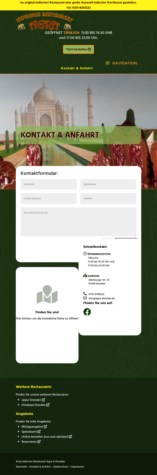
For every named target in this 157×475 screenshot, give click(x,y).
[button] (120, 63)
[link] (44, 29)
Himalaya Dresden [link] (35, 404)
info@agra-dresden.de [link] (99, 298)
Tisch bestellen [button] (76, 49)
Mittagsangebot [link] (34, 426)
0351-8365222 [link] (93, 294)
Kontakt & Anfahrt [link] (77, 68)
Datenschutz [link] (60, 466)
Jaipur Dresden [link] (33, 399)
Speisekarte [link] (31, 431)
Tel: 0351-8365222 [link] (78, 7)
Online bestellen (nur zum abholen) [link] (47, 436)
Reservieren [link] (31, 441)
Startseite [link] (21, 466)
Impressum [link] (77, 466)
